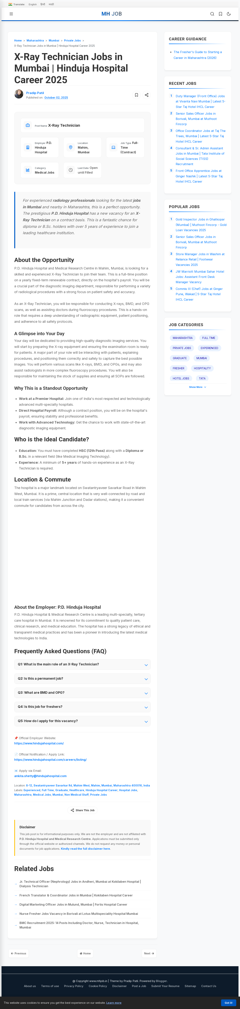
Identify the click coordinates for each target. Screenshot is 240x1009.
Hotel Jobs (181, 409)
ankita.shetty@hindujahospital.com (40, 782)
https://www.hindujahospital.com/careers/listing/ (50, 765)
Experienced (32, 795)
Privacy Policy (73, 992)
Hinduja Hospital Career (102, 795)
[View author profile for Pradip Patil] (36, 93)
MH (111, 14)
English (33, 4)
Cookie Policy (98, 992)
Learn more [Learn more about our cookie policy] (114, 1002)
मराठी (51, 4)
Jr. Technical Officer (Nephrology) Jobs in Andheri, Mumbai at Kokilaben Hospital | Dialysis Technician (80, 889)
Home (85, 959)
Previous (20, 959)
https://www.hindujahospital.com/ (39, 749)
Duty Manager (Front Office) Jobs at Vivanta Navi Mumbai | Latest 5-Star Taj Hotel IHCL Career (200, 105)
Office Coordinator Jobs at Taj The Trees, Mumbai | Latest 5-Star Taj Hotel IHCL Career (199, 147)
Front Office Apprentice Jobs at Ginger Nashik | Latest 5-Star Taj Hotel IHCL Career (201, 191)
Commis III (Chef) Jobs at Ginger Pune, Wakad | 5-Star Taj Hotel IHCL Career (201, 324)
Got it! (228, 1002)
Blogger (161, 987)
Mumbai (57, 800)
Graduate (61, 795)
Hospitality (202, 399)
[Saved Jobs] (220, 14)
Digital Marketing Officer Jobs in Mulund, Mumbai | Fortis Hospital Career (73, 910)
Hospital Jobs (128, 795)
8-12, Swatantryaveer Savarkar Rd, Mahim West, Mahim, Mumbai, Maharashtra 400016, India (88, 791)
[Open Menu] (11, 14)
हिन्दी (42, 4)
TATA (202, 409)
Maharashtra (23, 800)
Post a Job (139, 992)
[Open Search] (212, 14)
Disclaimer (119, 992)
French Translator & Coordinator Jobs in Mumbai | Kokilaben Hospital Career (76, 901)
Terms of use (50, 992)
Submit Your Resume (165, 992)
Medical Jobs (42, 800)
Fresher (178, 399)
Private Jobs (98, 800)
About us (30, 992)
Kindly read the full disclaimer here (85, 854)
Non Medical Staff (76, 800)
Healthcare (76, 795)
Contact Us (208, 992)
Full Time (48, 795)
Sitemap (190, 992)
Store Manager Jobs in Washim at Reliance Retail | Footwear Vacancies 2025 (200, 286)
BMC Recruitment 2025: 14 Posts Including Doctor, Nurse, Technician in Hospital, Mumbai (79, 931)
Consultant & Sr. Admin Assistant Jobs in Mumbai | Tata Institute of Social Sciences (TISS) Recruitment (201, 169)
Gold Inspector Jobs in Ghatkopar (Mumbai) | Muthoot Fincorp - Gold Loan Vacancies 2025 (200, 244)
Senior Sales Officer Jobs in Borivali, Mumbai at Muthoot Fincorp (198, 127)
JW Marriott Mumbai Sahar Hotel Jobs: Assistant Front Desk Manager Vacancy (197, 305)
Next (147, 959)
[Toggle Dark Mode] (228, 14)
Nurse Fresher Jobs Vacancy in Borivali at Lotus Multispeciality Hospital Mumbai (79, 919)
